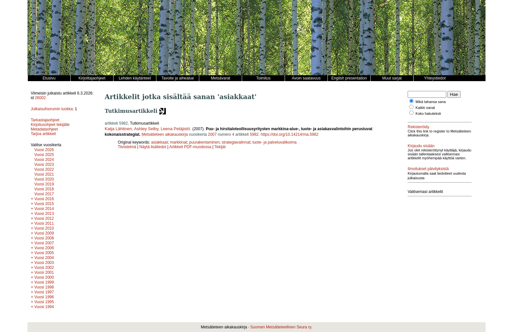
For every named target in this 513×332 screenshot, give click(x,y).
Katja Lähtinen (118, 128)
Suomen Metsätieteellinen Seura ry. (281, 327)
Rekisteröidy (418, 127)
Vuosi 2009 (44, 233)
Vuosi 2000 (44, 277)
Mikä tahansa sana (431, 102)
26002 (40, 98)
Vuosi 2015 (44, 203)
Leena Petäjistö (175, 128)
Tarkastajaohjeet (45, 120)
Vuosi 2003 (44, 262)
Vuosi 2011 (44, 223)
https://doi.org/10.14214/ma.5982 (289, 134)
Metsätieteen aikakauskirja (165, 134)
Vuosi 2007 (44, 243)
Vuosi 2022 (44, 169)
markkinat (178, 142)
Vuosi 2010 (44, 228)
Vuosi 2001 (44, 272)
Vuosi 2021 (44, 174)
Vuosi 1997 (44, 292)
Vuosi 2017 (44, 194)
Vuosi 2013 (44, 213)
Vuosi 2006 (44, 248)
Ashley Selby (146, 128)
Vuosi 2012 (44, 218)
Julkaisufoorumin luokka (52, 109)
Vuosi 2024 (44, 159)
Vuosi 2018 (44, 189)
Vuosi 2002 (44, 267)
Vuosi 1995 (44, 302)
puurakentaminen (204, 142)
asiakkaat (159, 142)
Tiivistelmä (127, 147)
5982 (254, 134)
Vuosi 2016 (44, 199)
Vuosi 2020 (44, 179)
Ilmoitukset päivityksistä (428, 168)
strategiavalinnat (236, 142)
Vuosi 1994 (44, 307)
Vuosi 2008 (44, 238)
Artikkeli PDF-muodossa (190, 147)
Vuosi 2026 (44, 150)
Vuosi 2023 (44, 164)
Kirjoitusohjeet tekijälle (50, 124)
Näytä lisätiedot (153, 147)
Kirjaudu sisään (421, 146)
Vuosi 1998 (44, 287)
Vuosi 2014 (44, 208)
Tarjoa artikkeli (43, 133)
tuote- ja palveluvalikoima (275, 142)
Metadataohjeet (44, 129)
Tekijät (220, 147)
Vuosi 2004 (44, 257)
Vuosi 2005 (44, 253)
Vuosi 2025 (44, 154)
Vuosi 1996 (44, 297)
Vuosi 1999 (44, 282)
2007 (212, 134)
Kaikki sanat (425, 108)
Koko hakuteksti (428, 113)
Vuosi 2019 (44, 184)
